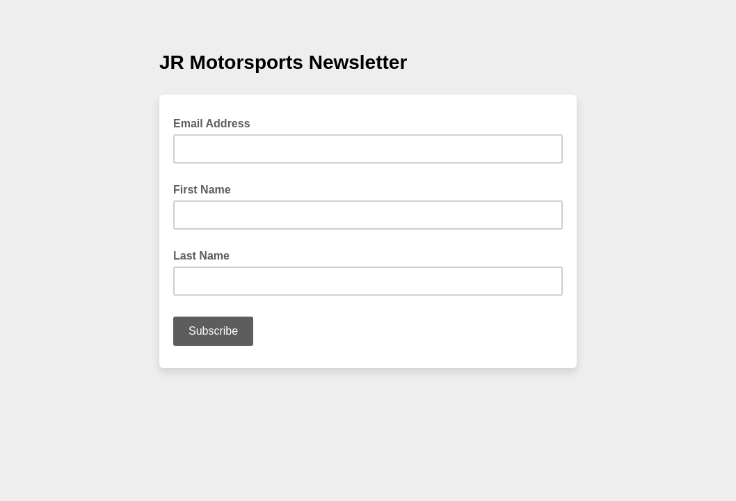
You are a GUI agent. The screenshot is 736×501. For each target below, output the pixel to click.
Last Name (201, 256)
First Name (202, 190)
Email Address (216, 122)
